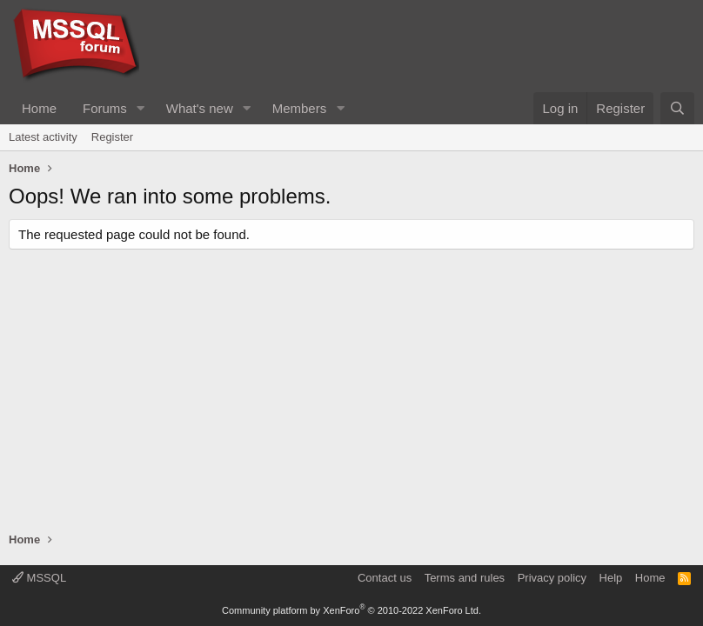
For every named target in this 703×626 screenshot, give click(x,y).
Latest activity (43, 136)
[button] (141, 108)
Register (112, 136)
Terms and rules (465, 577)
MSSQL (39, 577)
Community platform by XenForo (351, 610)
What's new (199, 108)
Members (299, 108)
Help (611, 577)
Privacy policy (552, 577)
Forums (105, 108)
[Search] (677, 108)
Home (39, 108)
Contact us (385, 577)
